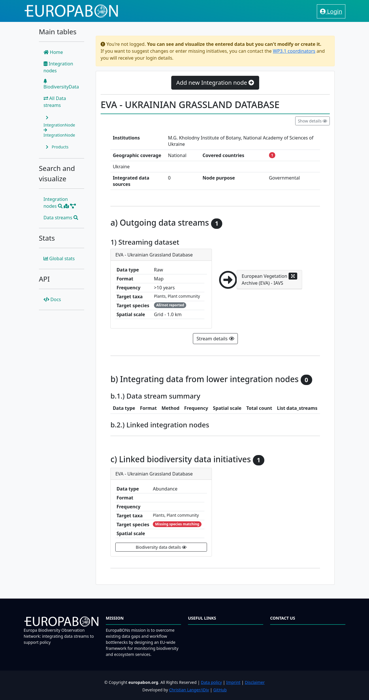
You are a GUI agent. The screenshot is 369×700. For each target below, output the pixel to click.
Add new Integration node (215, 82)
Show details (312, 121)
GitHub (220, 690)
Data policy (211, 682)
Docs (52, 299)
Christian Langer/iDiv (189, 690)
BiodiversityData (61, 84)
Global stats (59, 258)
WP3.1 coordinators (294, 51)
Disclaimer (255, 682)
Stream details (215, 338)
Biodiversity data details (161, 547)
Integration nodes (58, 67)
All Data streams (55, 101)
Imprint (233, 682)
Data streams (61, 217)
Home (53, 52)
